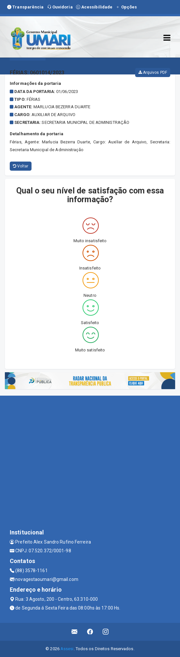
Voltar (20, 166)
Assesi (67, 648)
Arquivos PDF (152, 72)
